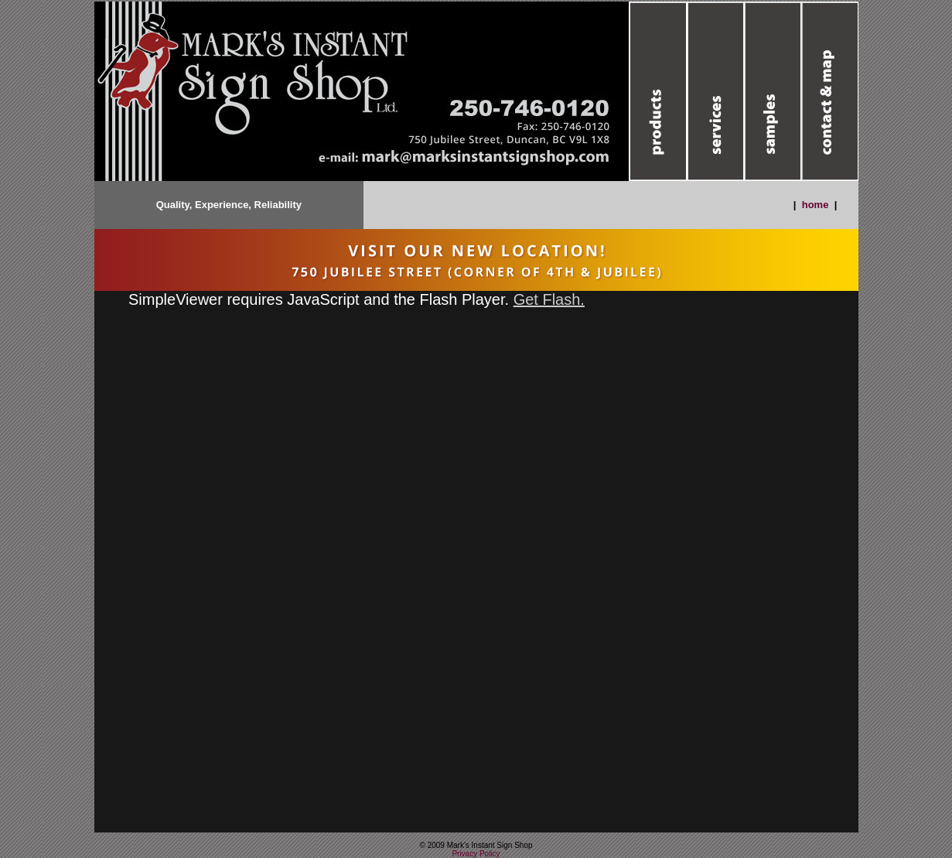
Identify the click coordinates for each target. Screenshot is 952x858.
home (815, 204)
